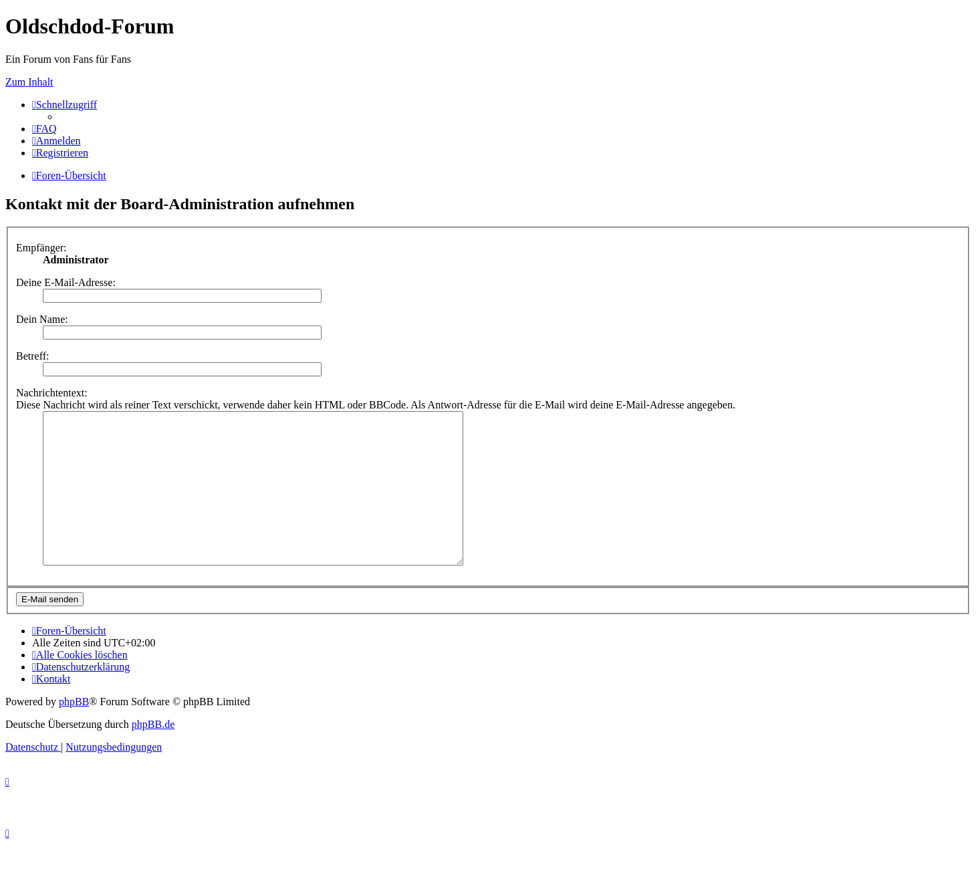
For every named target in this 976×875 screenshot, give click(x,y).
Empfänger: (41, 247)
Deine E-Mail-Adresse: (66, 282)
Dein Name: (42, 319)
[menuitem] (44, 128)
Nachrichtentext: (52, 392)
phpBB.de (153, 754)
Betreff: (32, 356)
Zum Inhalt (29, 82)
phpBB (74, 731)
